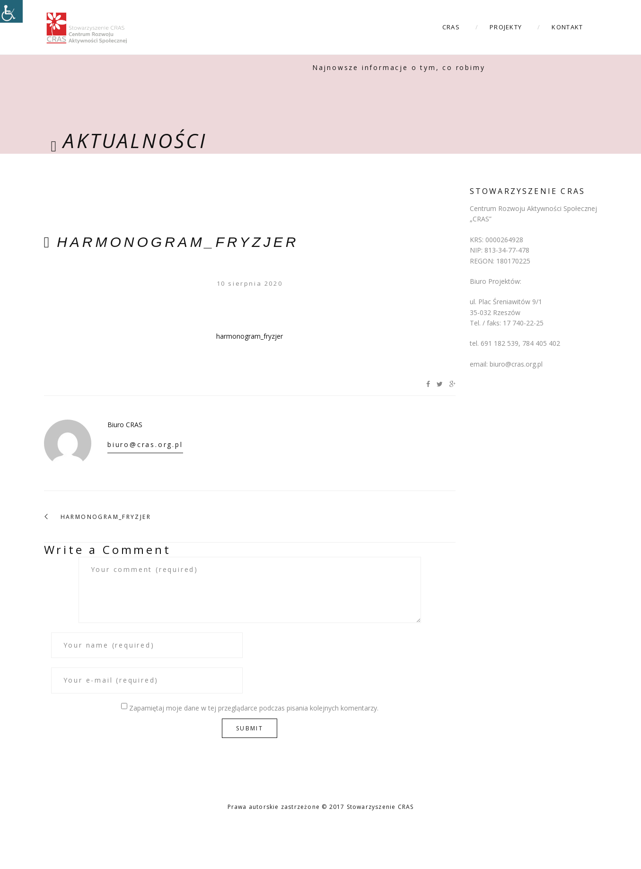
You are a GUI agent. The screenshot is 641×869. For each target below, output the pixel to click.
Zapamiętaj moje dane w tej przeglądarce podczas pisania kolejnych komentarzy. (253, 707)
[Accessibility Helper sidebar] (11, 11)
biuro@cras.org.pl (145, 444)
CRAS (451, 27)
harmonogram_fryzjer (178, 242)
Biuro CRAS (124, 424)
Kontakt (567, 27)
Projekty (506, 27)
